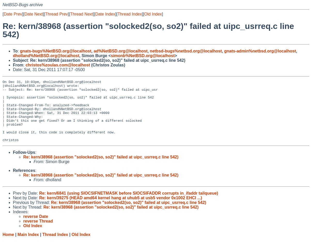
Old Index (153, 14)
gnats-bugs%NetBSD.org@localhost (55, 51)
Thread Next (81, 14)
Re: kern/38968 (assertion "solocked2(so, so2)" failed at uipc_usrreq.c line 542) (100, 169)
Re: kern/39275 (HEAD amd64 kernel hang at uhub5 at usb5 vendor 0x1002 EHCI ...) (120, 210)
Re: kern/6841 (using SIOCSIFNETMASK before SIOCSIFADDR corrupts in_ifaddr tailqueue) (128, 205)
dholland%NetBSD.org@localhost (46, 56)
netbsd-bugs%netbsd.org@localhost (186, 51)
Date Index (105, 14)
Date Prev (13, 14)
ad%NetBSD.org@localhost (121, 51)
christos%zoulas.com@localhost (58, 65)
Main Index (28, 247)
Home (8, 247)
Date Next (33, 14)
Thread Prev (56, 14)
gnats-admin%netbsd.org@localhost (260, 51)
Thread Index (130, 14)
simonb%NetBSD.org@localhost (143, 56)
